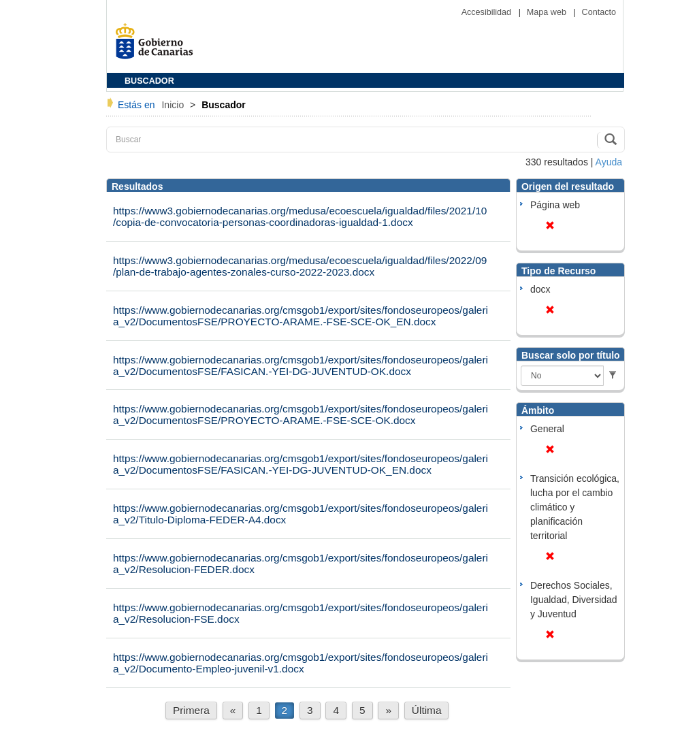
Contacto (599, 12)
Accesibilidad (487, 12)
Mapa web (548, 12)
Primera (191, 710)
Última (427, 710)
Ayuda (609, 162)
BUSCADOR (149, 81)
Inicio (174, 104)
